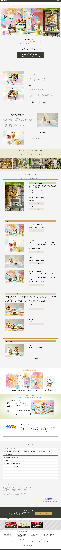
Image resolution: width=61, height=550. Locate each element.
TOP (20, 539)
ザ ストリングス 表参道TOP (5, 518)
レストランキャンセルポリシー (47, 541)
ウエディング (35, 539)
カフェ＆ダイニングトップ (9, 3)
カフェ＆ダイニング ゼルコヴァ (27, 3)
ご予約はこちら (36, 358)
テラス (34, 3)
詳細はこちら (18, 414)
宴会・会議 (40, 539)
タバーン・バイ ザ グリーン (18, 3)
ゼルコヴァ (18, 518)
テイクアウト (38, 3)
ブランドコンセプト (29, 539)
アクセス (24, 539)
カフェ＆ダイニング (13, 518)
